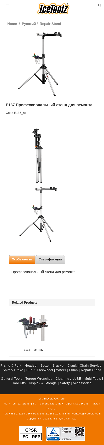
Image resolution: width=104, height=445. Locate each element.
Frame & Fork (11, 365)
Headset (31, 365)
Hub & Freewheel (39, 370)
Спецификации (50, 259)
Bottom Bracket (52, 365)
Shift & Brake (13, 370)
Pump (73, 370)
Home (12, 24)
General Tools (11, 378)
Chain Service (91, 365)
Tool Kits (19, 383)
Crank (72, 365)
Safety (65, 383)
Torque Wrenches (38, 378)
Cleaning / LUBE (68, 378)
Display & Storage (43, 383)
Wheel (61, 370)
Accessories (82, 383)
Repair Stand (91, 370)
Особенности (22, 259)
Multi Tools (92, 378)
